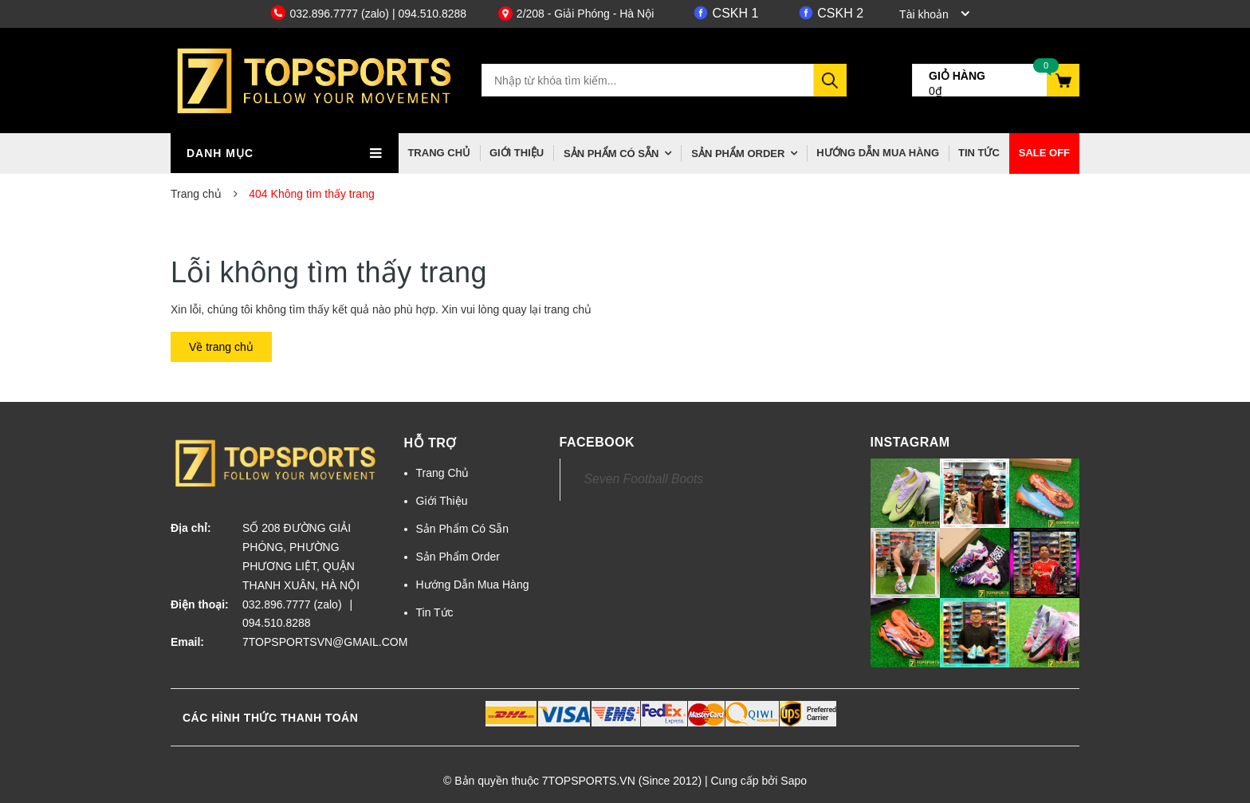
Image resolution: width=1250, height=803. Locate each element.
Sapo (793, 780)
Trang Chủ (438, 153)
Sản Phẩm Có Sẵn (611, 153)
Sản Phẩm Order (737, 153)
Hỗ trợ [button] (430, 443)
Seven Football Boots (644, 479)
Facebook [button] (597, 442)
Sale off (1044, 153)
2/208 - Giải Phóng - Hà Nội (575, 13)
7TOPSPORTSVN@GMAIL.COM (311, 642)
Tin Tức (979, 153)
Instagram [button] (910, 442)
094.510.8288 (276, 622)
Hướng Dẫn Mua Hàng (877, 153)
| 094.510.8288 (429, 13)
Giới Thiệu (516, 153)
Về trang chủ (221, 346)
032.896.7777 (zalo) (331, 13)
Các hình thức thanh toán (270, 717)
